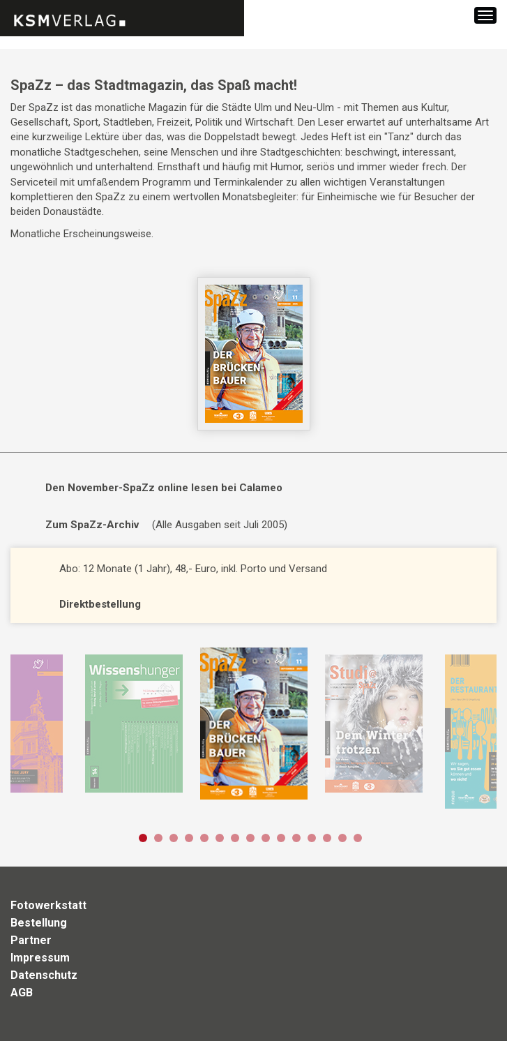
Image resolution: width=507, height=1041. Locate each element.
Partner (31, 940)
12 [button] (312, 838)
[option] (253, 724)
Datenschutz (43, 975)
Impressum (40, 957)
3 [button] (173, 838)
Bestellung (38, 922)
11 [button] (296, 838)
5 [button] (204, 838)
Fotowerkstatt (48, 905)
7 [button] (235, 838)
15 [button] (358, 838)
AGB (21, 992)
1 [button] (143, 838)
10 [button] (281, 838)
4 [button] (189, 838)
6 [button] (219, 838)
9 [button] (266, 838)
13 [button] (327, 838)
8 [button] (250, 838)
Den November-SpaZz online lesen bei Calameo (163, 487)
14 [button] (342, 838)
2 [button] (158, 838)
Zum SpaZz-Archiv (92, 524)
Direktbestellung (100, 604)
